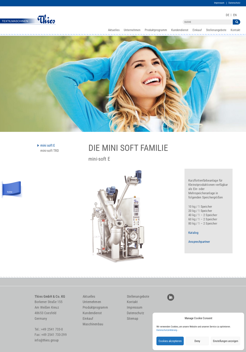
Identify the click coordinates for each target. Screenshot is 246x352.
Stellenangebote (216, 30)
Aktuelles (114, 30)
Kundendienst (179, 30)
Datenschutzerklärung (166, 330)
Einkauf (197, 30)
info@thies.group (47, 340)
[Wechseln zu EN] (235, 15)
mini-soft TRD (49, 151)
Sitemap (132, 318)
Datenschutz (234, 3)
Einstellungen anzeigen (225, 341)
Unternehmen (132, 30)
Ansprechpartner (199, 242)
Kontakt (235, 30)
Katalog (193, 233)
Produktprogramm (156, 30)
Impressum (219, 3)
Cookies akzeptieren (170, 341)
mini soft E (47, 145)
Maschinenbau (93, 324)
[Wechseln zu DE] (227, 15)
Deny (197, 341)
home (9, 191)
